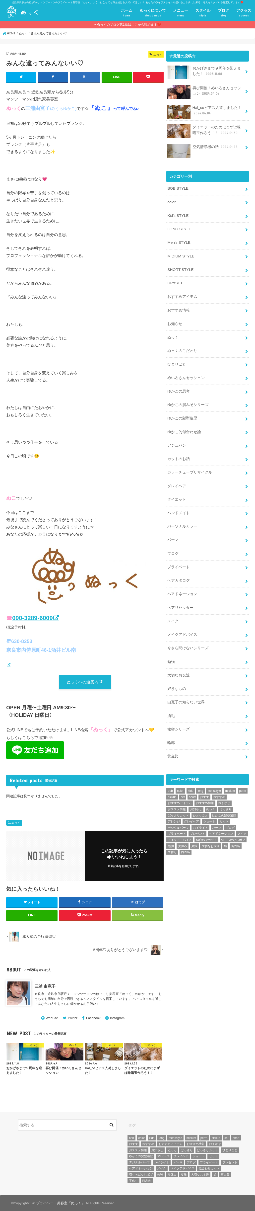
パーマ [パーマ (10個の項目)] (216, 812)
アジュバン (176, 438)
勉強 (171, 649)
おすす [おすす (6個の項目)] (204, 782)
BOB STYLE (177, 188)
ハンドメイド (178, 504)
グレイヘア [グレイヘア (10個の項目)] (191, 806)
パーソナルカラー (182, 517)
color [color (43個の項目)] (180, 776)
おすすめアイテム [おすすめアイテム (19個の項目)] (180, 788)
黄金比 (173, 741)
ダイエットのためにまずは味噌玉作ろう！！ (204, 131)
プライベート (178, 557)
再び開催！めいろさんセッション (204, 92)
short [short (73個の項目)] (192, 782)
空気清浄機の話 (202, 148)
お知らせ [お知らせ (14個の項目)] (196, 794)
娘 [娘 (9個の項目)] (225, 831)
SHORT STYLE (180, 267)
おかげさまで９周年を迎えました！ (204, 72)
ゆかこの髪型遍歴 (182, 412)
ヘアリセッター (180, 596)
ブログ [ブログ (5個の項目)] (230, 812)
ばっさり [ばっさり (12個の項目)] (226, 794)
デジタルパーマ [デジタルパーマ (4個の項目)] (178, 812)
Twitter (72, 1018)
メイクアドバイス (182, 623)
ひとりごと (176, 359)
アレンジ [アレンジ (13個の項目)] (174, 806)
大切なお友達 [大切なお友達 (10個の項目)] (211, 831)
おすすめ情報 (178, 307)
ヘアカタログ (178, 570)
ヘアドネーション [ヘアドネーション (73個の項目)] (221, 818)
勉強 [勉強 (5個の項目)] (171, 831)
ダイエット (176, 491)
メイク (173, 610)
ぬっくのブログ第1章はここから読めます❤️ (129, 24)
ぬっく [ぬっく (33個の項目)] (210, 794)
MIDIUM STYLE (180, 254)
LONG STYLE (179, 227)
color (171, 201)
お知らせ (174, 320)
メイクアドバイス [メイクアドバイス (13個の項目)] (180, 825)
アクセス (243, 13)
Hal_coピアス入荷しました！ (204, 111)
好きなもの (176, 676)
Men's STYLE (178, 240)
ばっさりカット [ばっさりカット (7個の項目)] (178, 800)
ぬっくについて (153, 13)
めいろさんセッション (186, 372)
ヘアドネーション (182, 583)
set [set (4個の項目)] (183, 782)
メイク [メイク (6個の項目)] (242, 818)
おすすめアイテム (182, 293)
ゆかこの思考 (178, 386)
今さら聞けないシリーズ (187, 636)
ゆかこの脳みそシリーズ (187, 399)
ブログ (223, 13)
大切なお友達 (178, 662)
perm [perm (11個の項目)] (242, 776)
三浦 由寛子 (45, 986)
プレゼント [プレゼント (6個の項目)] (197, 818)
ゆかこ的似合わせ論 (184, 425)
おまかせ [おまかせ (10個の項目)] (224, 788)
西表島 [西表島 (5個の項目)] (185, 837)
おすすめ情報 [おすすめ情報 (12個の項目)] (205, 788)
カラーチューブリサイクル (189, 465)
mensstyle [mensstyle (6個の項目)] (214, 776)
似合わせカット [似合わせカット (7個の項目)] (206, 825)
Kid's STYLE (177, 214)
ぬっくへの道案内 (82, 682)
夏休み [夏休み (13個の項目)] (182, 831)
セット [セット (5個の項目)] (224, 806)
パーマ (173, 531)
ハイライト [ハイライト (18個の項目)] (200, 812)
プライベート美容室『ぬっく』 (58, 1203)
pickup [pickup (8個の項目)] (172, 782)
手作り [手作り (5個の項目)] (172, 837)
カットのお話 (178, 452)
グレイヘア (176, 478)
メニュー (180, 13)
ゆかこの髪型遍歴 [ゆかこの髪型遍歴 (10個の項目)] (224, 800)
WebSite (52, 1018)
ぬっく (15, 823)
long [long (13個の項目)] (200, 776)
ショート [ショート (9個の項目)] (209, 806)
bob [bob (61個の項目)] (170, 776)
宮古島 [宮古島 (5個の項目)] (235, 831)
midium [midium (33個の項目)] (230, 776)
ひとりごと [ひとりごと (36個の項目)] (200, 800)
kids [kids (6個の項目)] (190, 776)
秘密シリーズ (178, 715)
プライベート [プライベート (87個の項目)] (177, 818)
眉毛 (171, 702)
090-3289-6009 (32, 617)
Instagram (117, 1018)
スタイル (202, 13)
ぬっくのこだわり (182, 346)
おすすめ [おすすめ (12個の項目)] (219, 782)
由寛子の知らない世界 (186, 689)
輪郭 (171, 728)
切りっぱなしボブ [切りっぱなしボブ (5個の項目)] (233, 825)
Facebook (93, 1018)
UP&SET (174, 280)
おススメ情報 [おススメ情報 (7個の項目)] (177, 794)
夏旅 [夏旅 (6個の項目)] (194, 831)
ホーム (126, 13)
